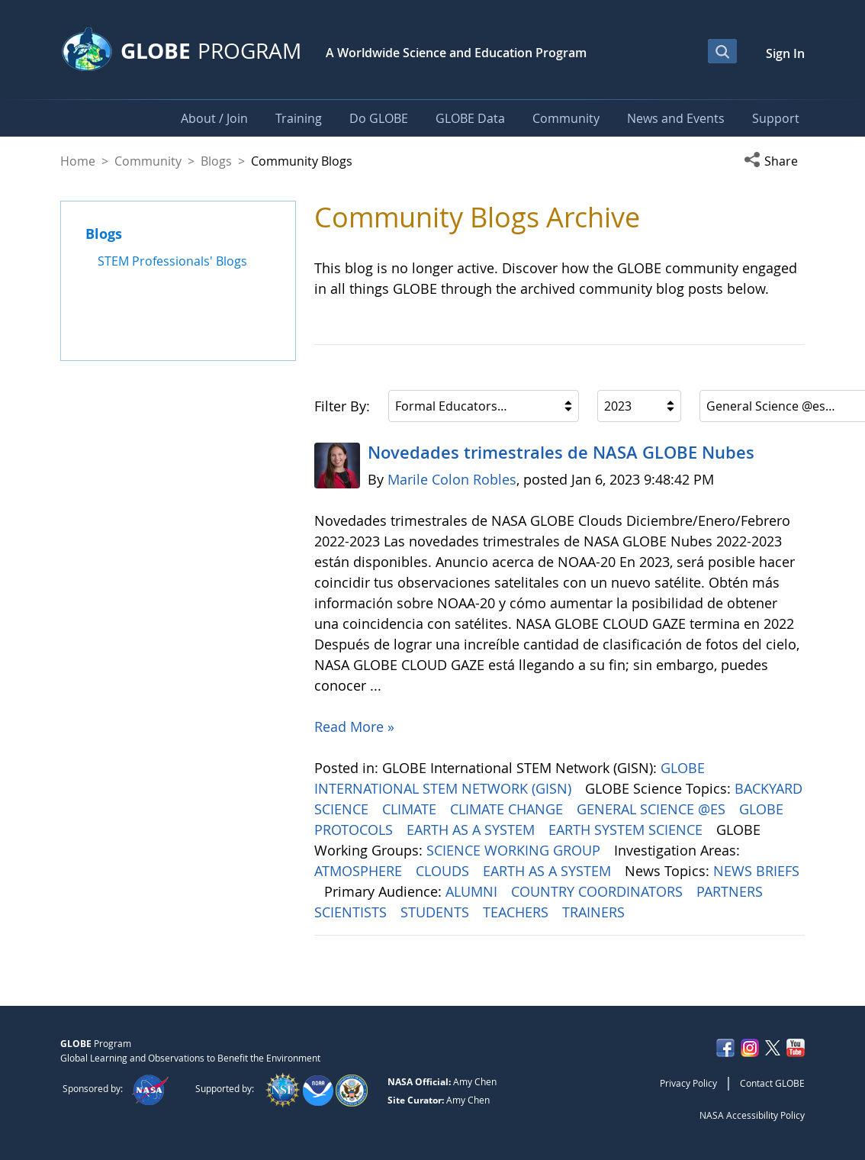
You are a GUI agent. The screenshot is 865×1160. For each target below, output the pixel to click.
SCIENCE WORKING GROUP (515, 850)
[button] (774, 161)
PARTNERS (731, 891)
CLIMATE (411, 809)
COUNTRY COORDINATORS (599, 891)
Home (77, 161)
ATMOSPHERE (360, 871)
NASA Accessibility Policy (752, 1115)
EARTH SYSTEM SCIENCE (627, 829)
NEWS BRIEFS (756, 871)
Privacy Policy (688, 1083)
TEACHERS (517, 912)
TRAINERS (595, 912)
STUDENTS (436, 912)
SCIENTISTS (352, 912)
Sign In (785, 53)
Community (148, 161)
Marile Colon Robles (451, 479)
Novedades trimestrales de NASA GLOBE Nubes (561, 452)
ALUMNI (473, 891)
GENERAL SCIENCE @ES (653, 809)
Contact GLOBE (772, 1083)
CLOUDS (444, 871)
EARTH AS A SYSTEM (473, 829)
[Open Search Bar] (722, 51)
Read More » (354, 726)
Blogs (216, 161)
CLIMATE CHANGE (508, 809)
